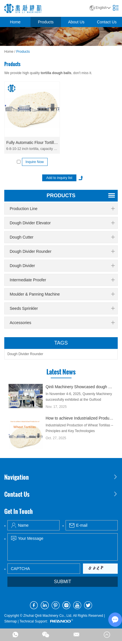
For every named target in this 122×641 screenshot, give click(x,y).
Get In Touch (18, 511)
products (60, 195)
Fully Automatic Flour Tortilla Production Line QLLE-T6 (32, 142)
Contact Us (107, 22)
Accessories (62, 322)
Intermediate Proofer (62, 280)
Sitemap (10, 621)
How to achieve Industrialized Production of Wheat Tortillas (79, 418)
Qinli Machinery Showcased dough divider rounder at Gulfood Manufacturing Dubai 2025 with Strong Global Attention (79, 386)
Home (15, 22)
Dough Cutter (62, 237)
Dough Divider (62, 265)
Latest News (61, 371)
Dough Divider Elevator (62, 223)
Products (46, 22)
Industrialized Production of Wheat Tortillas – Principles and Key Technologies (79, 428)
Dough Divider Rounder (62, 251)
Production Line (62, 208)
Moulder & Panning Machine (62, 294)
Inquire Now (34, 162)
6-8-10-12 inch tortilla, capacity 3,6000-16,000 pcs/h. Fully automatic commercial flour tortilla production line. (32, 149)
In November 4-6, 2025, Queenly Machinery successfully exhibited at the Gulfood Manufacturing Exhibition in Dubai (79, 399)
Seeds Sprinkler (62, 308)
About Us (76, 22)
